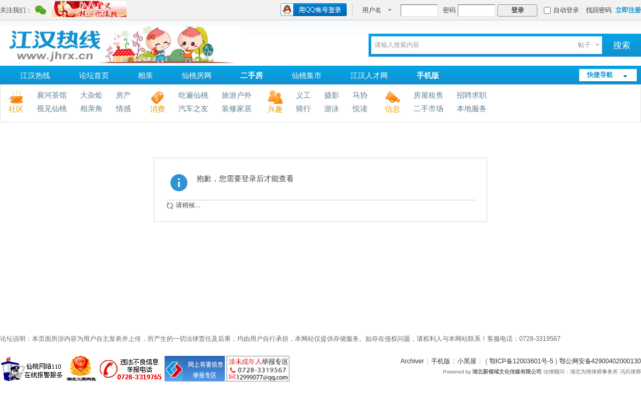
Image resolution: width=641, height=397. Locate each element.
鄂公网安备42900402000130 (600, 361)
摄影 (331, 95)
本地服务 (472, 108)
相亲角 (91, 108)
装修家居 (237, 108)
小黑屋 (466, 361)
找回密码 (599, 10)
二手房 (251, 75)
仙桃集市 (307, 75)
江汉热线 (35, 75)
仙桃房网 (197, 75)
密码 (449, 10)
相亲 (145, 75)
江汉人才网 (369, 75)
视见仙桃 (52, 108)
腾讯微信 (40, 11)
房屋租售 (428, 95)
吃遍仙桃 (193, 95)
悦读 (360, 108)
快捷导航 (600, 75)
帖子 (584, 45)
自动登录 (561, 10)
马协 (360, 95)
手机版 (428, 75)
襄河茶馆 (52, 95)
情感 (123, 108)
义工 (303, 95)
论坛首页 (94, 75)
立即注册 (628, 10)
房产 (123, 95)
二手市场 (428, 108)
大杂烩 (91, 95)
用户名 (371, 10)
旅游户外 (237, 95)
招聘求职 (472, 95)
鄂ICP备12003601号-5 (521, 361)
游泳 (331, 108)
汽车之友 (193, 108)
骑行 (303, 108)
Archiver (412, 361)
